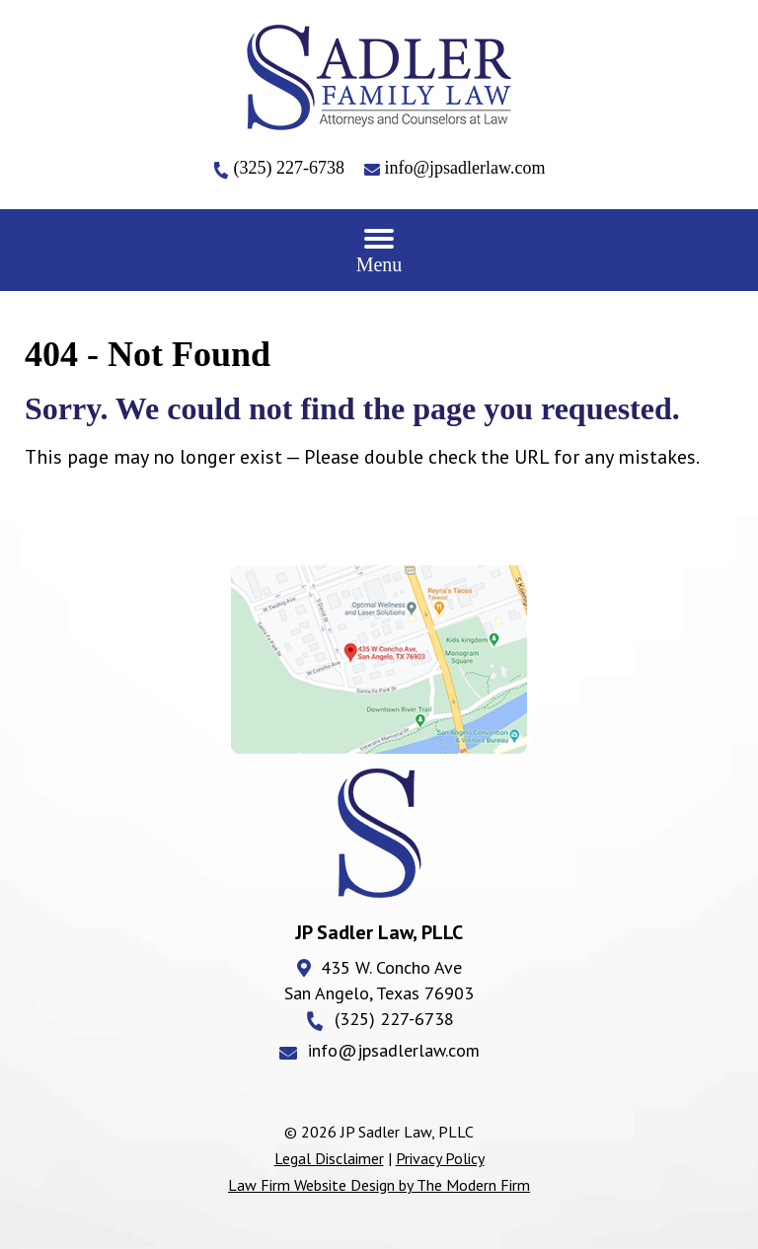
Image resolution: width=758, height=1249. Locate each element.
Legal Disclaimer (329, 1158)
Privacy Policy (440, 1158)
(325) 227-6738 (291, 168)
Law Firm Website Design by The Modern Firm (379, 1185)
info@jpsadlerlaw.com (465, 168)
